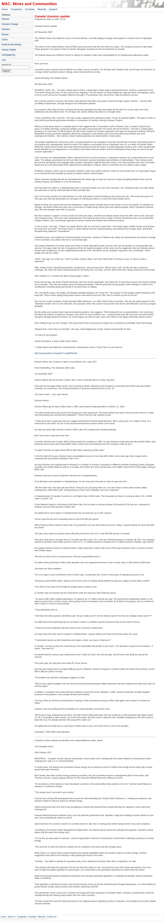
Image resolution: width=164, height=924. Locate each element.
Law (4, 60)
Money (5, 34)
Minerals (41, 9)
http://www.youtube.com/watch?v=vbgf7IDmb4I (56, 353)
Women (5, 19)
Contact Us (51, 917)
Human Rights (9, 49)
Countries (30, 9)
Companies (16, 9)
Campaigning (8, 55)
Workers (6, 29)
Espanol (53, 9)
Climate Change (10, 24)
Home (5, 9)
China (5, 39)
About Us (11, 917)
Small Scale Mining (11, 44)
